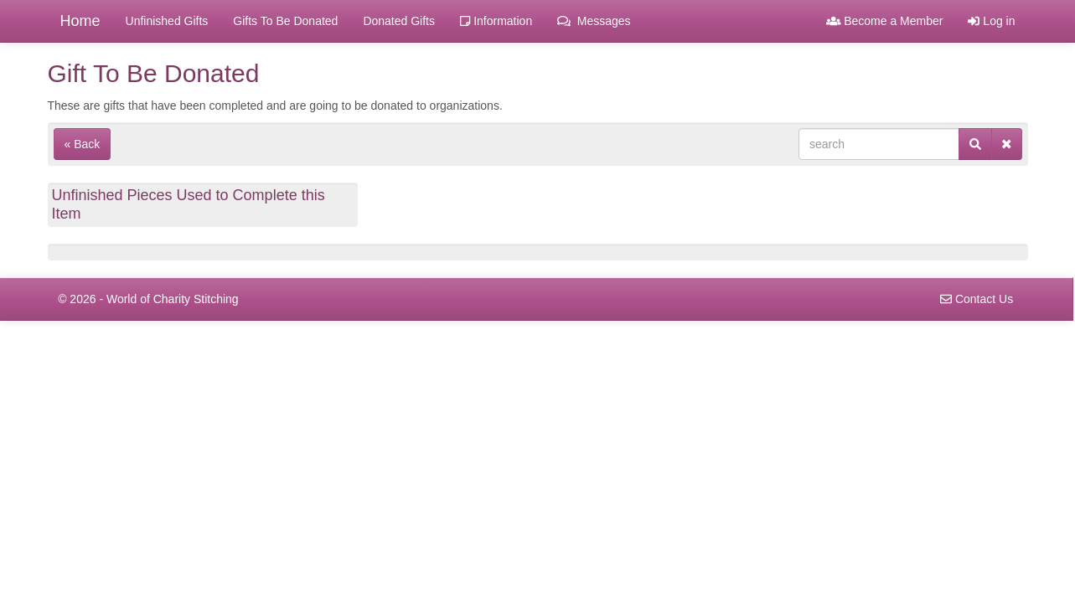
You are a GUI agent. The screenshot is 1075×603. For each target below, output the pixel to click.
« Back (83, 144)
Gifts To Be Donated (285, 21)
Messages (593, 21)
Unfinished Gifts (167, 21)
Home (80, 21)
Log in (991, 21)
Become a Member (884, 21)
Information (496, 21)
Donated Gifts (399, 21)
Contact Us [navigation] (976, 299)
